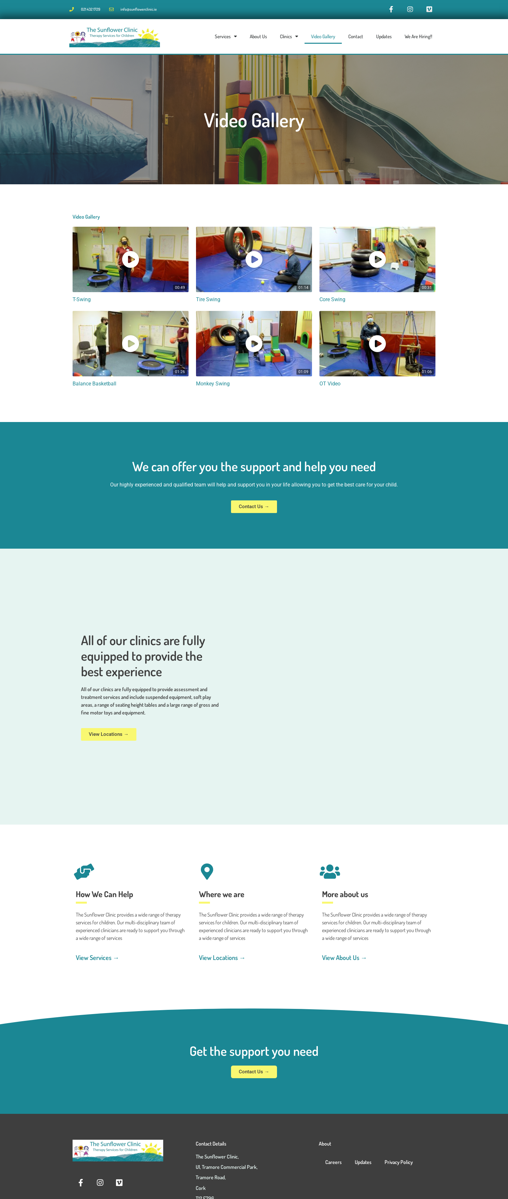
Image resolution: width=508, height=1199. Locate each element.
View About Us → (344, 959)
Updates (384, 38)
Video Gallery (323, 38)
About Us (258, 38)
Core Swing (333, 301)
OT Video (330, 385)
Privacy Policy (399, 1163)
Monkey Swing (214, 385)
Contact (355, 38)
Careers (333, 1163)
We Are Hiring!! (418, 38)
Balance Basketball (96, 385)
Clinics (289, 38)
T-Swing (82, 301)
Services (226, 38)
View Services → (97, 959)
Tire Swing (209, 301)
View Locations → (222, 959)
